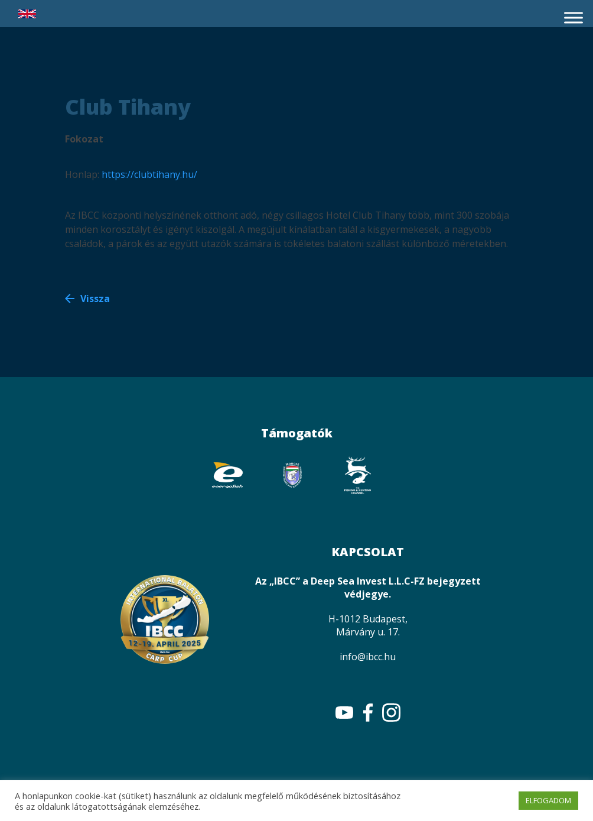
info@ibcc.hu (368, 656)
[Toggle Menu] (573, 17)
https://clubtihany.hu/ (149, 174)
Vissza (95, 298)
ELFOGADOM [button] (548, 800)
